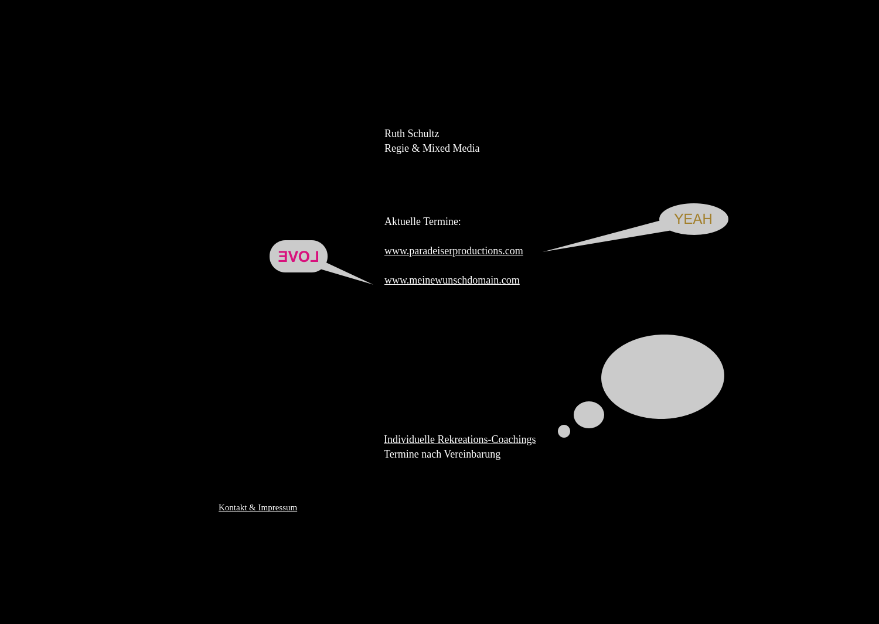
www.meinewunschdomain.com (452, 280)
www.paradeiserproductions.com (453, 251)
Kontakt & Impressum (258, 507)
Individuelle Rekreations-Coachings (460, 439)
